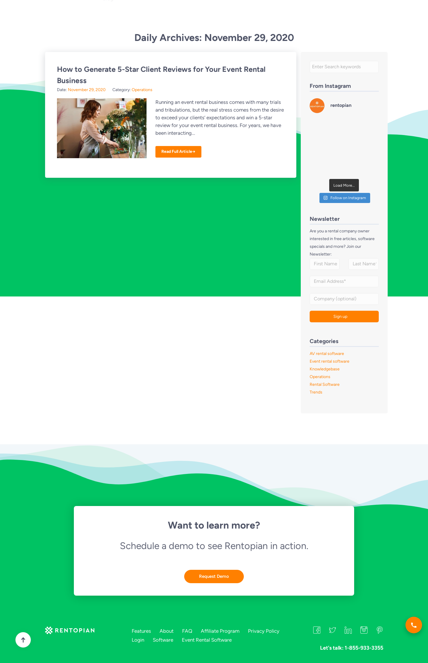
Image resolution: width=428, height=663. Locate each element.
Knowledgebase (325, 369)
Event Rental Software (207, 640)
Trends (316, 392)
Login (321, 13)
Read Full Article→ (178, 151)
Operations (142, 89)
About (168, 15)
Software (163, 640)
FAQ (187, 15)
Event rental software (329, 361)
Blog (108, 25)
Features (113, 15)
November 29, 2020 (87, 89)
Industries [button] (142, 15)
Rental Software (325, 384)
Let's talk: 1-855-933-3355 (250, 14)
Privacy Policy (263, 631)
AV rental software (327, 353)
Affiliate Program (220, 631)
